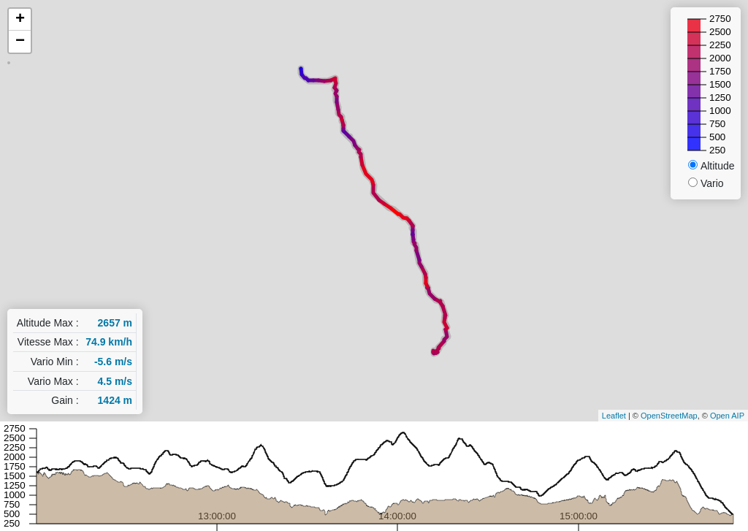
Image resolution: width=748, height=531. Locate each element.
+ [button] (20, 20)
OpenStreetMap (669, 415)
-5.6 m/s (113, 361)
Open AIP (727, 415)
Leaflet (614, 415)
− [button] (20, 42)
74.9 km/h (108, 342)
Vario (712, 183)
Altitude (718, 166)
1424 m (115, 400)
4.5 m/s (115, 381)
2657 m (115, 323)
